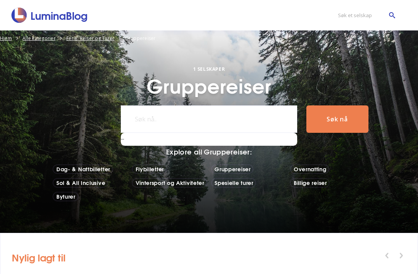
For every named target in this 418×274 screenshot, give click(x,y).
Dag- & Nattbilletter (83, 169)
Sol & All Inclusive (80, 182)
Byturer (65, 196)
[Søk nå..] (209, 119)
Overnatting (310, 169)
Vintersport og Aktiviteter (170, 182)
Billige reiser (310, 182)
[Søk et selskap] (364, 15)
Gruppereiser (232, 169)
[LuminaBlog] (49, 15)
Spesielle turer (234, 182)
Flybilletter (150, 169)
